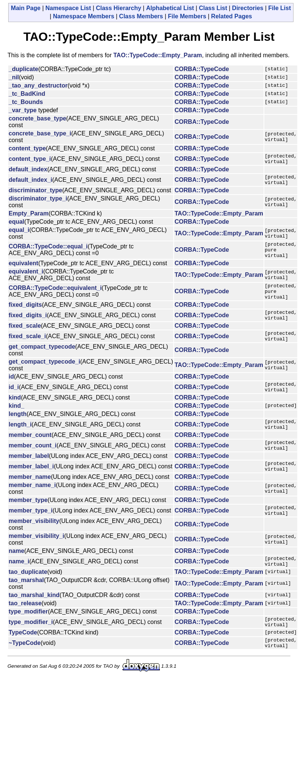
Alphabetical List (170, 8)
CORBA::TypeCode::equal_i (48, 253)
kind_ (16, 423)
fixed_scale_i (27, 351)
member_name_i (32, 510)
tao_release (25, 632)
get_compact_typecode (42, 362)
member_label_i (31, 490)
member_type (28, 524)
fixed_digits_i (28, 327)
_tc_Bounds (26, 102)
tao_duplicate (28, 601)
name (16, 578)
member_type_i (30, 536)
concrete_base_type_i (40, 133)
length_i (20, 443)
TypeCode (23, 664)
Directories (248, 8)
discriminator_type (35, 195)
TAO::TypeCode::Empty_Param (157, 55)
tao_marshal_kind (34, 624)
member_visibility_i (36, 563)
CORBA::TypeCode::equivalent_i (55, 297)
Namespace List (68, 8)
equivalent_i (26, 279)
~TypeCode (25, 675)
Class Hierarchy (118, 8)
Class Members (141, 16)
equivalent (23, 271)
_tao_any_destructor (38, 85)
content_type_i (30, 160)
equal (16, 226)
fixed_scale (25, 339)
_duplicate (23, 69)
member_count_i (33, 466)
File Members (187, 16)
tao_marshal (26, 609)
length (18, 432)
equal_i (19, 234)
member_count (30, 455)
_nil (14, 77)
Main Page (25, 8)
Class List (213, 8)
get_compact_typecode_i (44, 377)
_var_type (23, 110)
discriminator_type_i (38, 203)
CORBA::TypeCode (201, 69)
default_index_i (30, 183)
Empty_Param (29, 218)
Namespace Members (83, 16)
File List (279, 8)
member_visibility (34, 548)
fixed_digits (25, 316)
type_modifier (28, 640)
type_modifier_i (31, 652)
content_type (27, 148)
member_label (29, 478)
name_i (19, 589)
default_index (28, 171)
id (11, 392)
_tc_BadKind (27, 94)
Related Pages (231, 16)
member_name (30, 501)
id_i (14, 404)
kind (15, 415)
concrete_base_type (37, 118)
